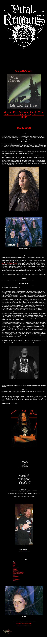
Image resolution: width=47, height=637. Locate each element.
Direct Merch (15, 570)
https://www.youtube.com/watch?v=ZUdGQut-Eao (9, 264)
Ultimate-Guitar (15, 582)
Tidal (13, 567)
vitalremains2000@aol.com (25, 552)
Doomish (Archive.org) (16, 580)
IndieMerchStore (15, 571)
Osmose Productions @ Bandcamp (18, 573)
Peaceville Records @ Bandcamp (18, 574)
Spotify (14, 566)
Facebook (14, 564)
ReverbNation (15, 565)
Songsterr (14, 581)
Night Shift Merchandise (16, 572)
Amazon (14, 569)
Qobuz (14, 575)
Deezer (14, 563)
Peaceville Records (16, 577)
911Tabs (14, 579)
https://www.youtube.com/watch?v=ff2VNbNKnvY (24, 624)
